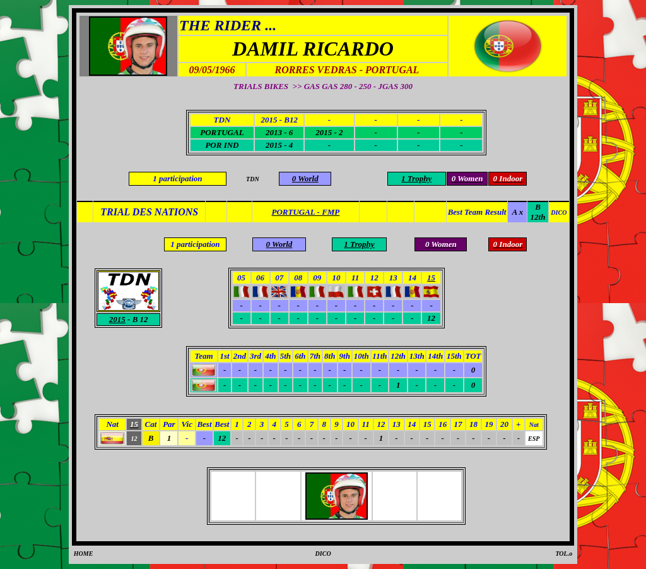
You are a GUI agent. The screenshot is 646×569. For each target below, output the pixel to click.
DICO (323, 553)
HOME (83, 553)
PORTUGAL (222, 132)
